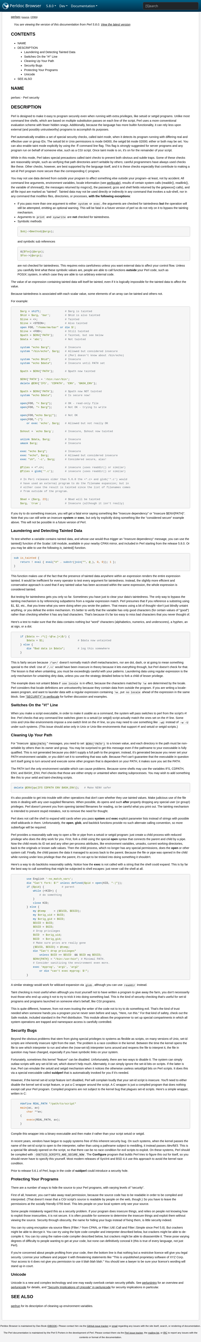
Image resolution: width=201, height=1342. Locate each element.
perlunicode (18, 1287)
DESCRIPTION (27, 47)
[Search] (171, 6)
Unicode (29, 74)
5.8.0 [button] (50, 6)
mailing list (153, 1333)
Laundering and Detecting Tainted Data (49, 52)
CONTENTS (23, 34)
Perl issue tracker (134, 1333)
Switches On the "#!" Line (40, 56)
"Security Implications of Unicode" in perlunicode (79, 1287)
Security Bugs (33, 65)
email (115, 1326)
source (25, 17)
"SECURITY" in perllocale (42, 696)
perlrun (15, 1306)
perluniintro (149, 1282)
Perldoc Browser (21, 6)
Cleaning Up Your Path (39, 61)
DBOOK (52, 1326)
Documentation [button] (83, 6)
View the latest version (116, 24)
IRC (165, 1333)
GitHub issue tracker (97, 1326)
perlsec (15, 17)
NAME (21, 43)
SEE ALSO (24, 78)
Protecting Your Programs (41, 70)
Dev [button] (62, 6)
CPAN (33, 17)
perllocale (113, 182)
